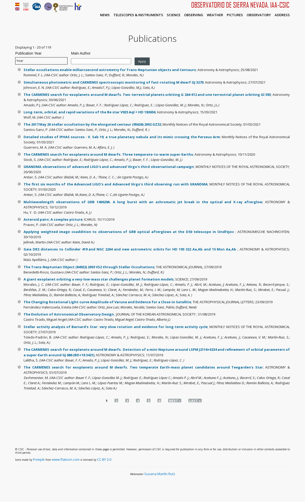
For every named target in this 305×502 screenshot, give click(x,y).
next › (174, 400)
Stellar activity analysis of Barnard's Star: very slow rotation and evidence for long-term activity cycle (116, 326)
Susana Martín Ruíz (159, 473)
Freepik (39, 459)
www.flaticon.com (66, 459)
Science (173, 15)
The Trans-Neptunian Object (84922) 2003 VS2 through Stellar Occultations (89, 267)
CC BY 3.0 (104, 459)
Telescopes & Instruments (138, 15)
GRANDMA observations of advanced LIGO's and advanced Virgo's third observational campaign (109, 166)
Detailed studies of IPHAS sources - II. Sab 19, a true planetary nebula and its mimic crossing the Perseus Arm (122, 137)
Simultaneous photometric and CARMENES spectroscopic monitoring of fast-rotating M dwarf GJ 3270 (113, 82)
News (105, 15)
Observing (193, 15)
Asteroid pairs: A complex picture (53, 219)
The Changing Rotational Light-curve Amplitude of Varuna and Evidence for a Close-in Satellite (107, 302)
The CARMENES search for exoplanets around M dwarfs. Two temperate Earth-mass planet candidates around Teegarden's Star (143, 367)
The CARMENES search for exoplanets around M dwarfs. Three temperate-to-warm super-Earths (108, 154)
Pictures (235, 15)
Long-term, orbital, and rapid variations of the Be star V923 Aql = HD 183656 (89, 112)
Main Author (81, 53)
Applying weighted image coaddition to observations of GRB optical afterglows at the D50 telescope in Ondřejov (129, 231)
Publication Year (28, 53)
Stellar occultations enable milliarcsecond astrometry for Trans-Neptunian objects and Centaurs (110, 69)
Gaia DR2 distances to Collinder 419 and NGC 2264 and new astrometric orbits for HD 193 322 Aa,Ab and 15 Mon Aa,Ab (130, 249)
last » (195, 400)
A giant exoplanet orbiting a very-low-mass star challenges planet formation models (99, 279)
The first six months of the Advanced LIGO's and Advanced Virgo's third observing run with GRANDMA (116, 184)
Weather (215, 15)
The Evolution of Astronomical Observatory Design (69, 314)
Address (282, 15)
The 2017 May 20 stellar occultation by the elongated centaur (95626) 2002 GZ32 (92, 124)
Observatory (259, 15)
